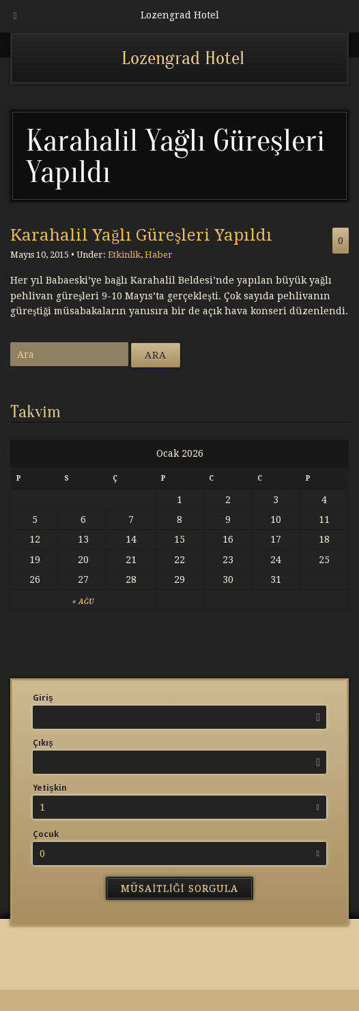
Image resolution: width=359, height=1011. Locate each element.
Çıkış (43, 743)
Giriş (43, 698)
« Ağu (83, 601)
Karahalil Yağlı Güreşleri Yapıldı (141, 235)
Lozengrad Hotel (182, 58)
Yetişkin (50, 788)
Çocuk (46, 834)
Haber (159, 255)
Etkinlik (124, 255)
